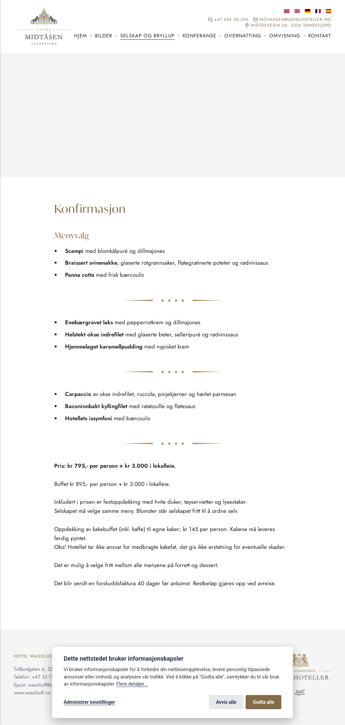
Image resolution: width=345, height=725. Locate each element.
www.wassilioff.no (32, 692)
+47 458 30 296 (231, 19)
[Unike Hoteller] (299, 657)
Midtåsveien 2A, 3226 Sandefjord (291, 25)
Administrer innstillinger (89, 702)
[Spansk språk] (328, 11)
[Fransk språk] (318, 11)
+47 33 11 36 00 (49, 677)
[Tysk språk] (307, 11)
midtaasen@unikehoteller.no (295, 19)
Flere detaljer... (132, 684)
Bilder (103, 35)
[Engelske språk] (297, 11)
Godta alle (263, 702)
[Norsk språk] (286, 11)
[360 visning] (299, 694)
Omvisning (284, 35)
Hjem (80, 35)
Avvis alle (226, 702)
